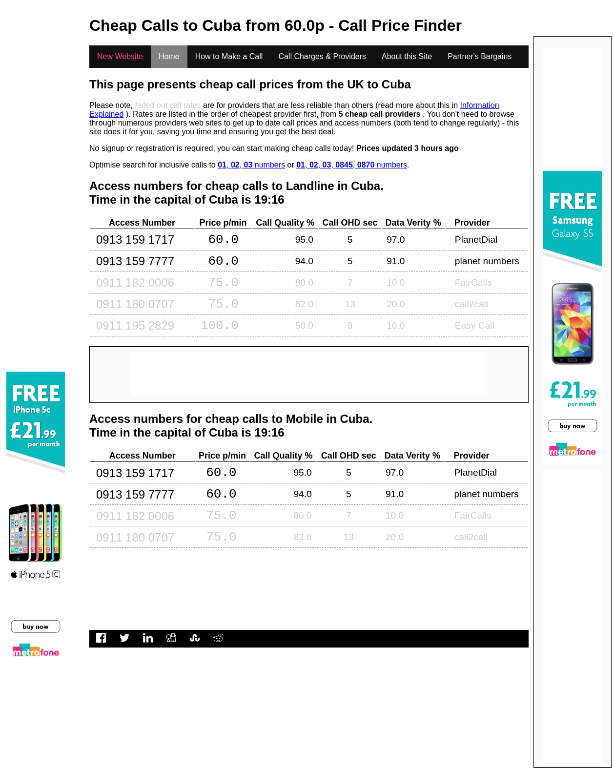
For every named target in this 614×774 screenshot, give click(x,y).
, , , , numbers (351, 165)
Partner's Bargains (480, 56)
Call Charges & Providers (322, 56)
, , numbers (251, 165)
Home (169, 56)
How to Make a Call (229, 56)
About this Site (407, 56)
